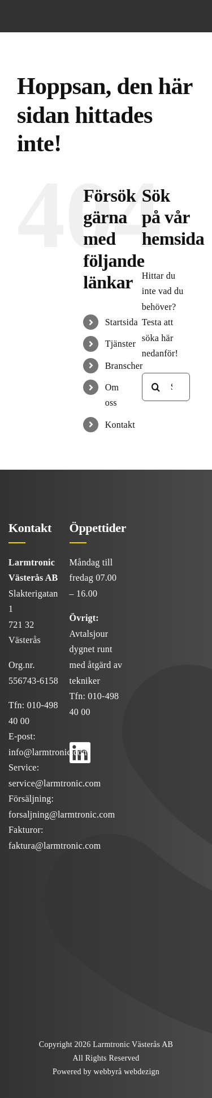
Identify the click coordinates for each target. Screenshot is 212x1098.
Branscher (124, 366)
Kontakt (120, 424)
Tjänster (120, 343)
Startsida (121, 322)
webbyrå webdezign (126, 1071)
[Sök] (156, 387)
